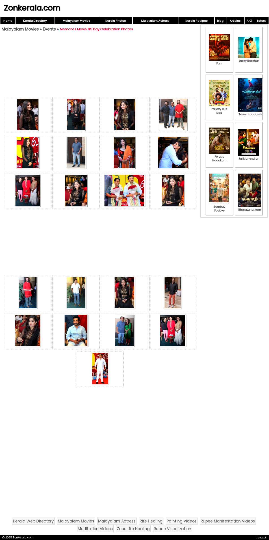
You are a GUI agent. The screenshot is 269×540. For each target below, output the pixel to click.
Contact (261, 537)
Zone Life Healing (133, 528)
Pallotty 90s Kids (219, 109)
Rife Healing (151, 521)
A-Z (249, 21)
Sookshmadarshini (251, 112)
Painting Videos (182, 521)
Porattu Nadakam (219, 156)
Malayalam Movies (76, 21)
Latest (261, 21)
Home (7, 21)
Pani (219, 61)
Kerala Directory (35, 21)
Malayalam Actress (155, 21)
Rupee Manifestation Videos (228, 521)
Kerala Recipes (196, 21)
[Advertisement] (100, 65)
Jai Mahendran (248, 157)
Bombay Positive (219, 206)
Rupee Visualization (172, 528)
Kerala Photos (115, 21)
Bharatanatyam (249, 208)
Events (49, 29)
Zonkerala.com (32, 7)
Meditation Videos (95, 528)
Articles (235, 21)
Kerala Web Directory (33, 521)
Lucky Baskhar (248, 59)
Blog (220, 21)
